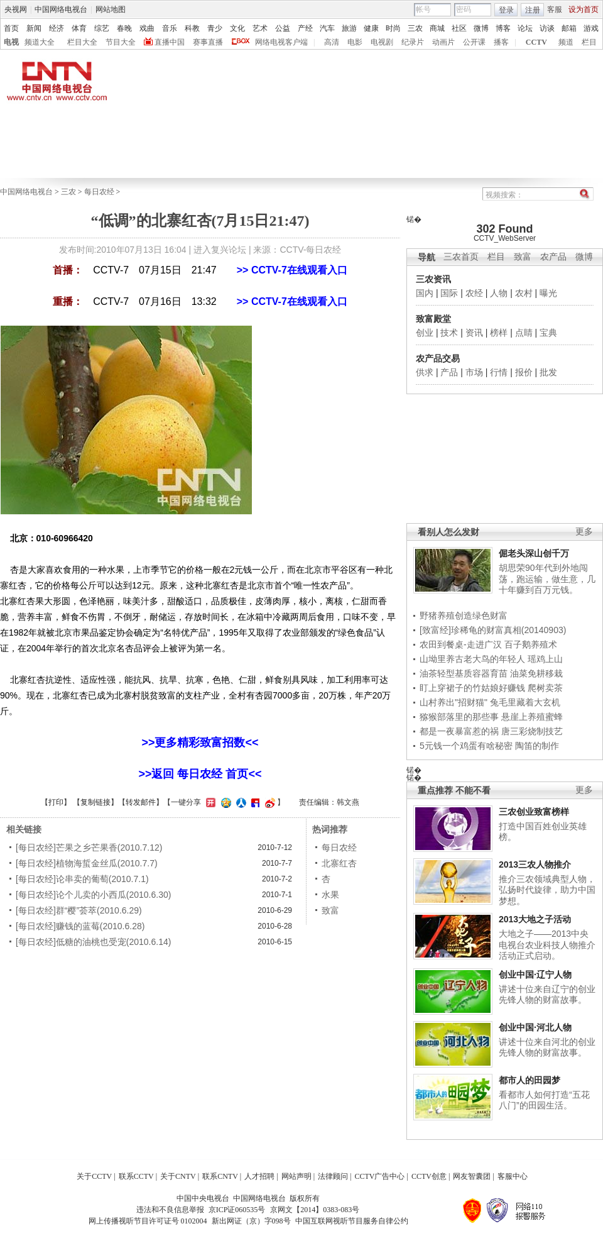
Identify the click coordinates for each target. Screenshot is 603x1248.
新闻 (33, 28)
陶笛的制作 (537, 746)
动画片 (443, 42)
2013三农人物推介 (535, 864)
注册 (532, 10)
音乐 (169, 28)
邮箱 (569, 28)
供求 (424, 372)
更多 (584, 531)
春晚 (124, 28)
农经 (474, 293)
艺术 (260, 28)
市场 (474, 372)
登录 (506, 10)
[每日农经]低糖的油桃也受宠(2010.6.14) (93, 942)
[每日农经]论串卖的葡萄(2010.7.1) (82, 879)
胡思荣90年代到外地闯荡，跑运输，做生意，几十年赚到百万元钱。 (547, 579)
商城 (437, 28)
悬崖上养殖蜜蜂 (532, 717)
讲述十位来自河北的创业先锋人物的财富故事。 (547, 1047)
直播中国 (170, 42)
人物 (499, 293)
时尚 (393, 28)
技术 (449, 333)
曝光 (548, 293)
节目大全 (121, 42)
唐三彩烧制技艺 (532, 731)
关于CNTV (178, 1176)
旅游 (349, 28)
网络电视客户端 (281, 42)
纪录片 (412, 42)
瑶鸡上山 (545, 659)
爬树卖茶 (545, 688)
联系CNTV (220, 1176)
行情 (499, 372)
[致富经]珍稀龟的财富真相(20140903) (493, 630)
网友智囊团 (472, 1176)
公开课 (474, 42)
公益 (282, 28)
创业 (424, 333)
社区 (459, 28)
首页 (11, 28)
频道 (565, 42)
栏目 (589, 42)
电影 (354, 42)
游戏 (591, 28)
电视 (11, 42)
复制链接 (95, 802)
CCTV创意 (429, 1176)
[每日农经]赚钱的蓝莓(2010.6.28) (80, 926)
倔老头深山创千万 (534, 553)
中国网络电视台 (61, 9)
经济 (56, 28)
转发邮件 (141, 802)
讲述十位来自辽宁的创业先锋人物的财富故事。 (547, 994)
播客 (501, 42)
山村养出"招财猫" (453, 702)
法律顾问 (333, 1176)
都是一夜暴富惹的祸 (459, 731)
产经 (305, 28)
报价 (524, 372)
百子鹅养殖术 (530, 644)
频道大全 (39, 42)
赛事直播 (208, 42)
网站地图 (110, 9)
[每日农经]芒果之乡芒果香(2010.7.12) (89, 847)
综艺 (101, 28)
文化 (237, 28)
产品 (449, 372)
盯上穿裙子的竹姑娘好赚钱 (472, 688)
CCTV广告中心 (379, 1176)
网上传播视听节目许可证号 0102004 (148, 1221)
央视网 (15, 9)
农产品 (553, 257)
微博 (481, 28)
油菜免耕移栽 (536, 673)
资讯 (474, 333)
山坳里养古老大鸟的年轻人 (472, 659)
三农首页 (461, 257)
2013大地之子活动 (535, 919)
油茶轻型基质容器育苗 (464, 673)
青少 (214, 28)
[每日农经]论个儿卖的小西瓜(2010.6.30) (93, 895)
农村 (524, 293)
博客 (503, 28)
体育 (79, 28)
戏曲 (147, 28)
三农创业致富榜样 (534, 812)
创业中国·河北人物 (535, 1027)
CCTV (536, 42)
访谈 (547, 28)
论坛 (525, 28)
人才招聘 (259, 1176)
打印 (55, 802)
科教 (192, 28)
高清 (331, 42)
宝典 (548, 333)
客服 (554, 9)
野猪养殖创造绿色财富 (464, 615)
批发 (548, 372)
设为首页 (583, 9)
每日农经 (99, 191)
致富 (522, 257)
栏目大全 (82, 42)
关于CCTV (94, 1176)
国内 (424, 293)
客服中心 (512, 1176)
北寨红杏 (339, 863)
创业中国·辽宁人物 (535, 974)
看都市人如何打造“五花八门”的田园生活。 (544, 1100)
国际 (449, 293)
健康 (371, 28)
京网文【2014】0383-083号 (314, 1209)
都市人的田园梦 (529, 1080)
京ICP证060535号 (237, 1209)
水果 (330, 895)
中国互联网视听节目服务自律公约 (351, 1221)
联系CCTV (136, 1176)
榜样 (499, 333)
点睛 (524, 333)
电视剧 (382, 42)
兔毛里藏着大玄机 (525, 702)
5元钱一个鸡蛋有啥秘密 (466, 746)
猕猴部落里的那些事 (459, 717)
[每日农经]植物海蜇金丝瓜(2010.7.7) (87, 863)
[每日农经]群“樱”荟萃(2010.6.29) (79, 910)
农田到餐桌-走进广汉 (461, 644)
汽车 (327, 28)
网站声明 (296, 1176)
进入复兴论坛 (219, 250)
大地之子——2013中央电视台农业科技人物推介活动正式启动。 (547, 945)
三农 (415, 28)
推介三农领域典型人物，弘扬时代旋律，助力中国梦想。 (547, 890)
